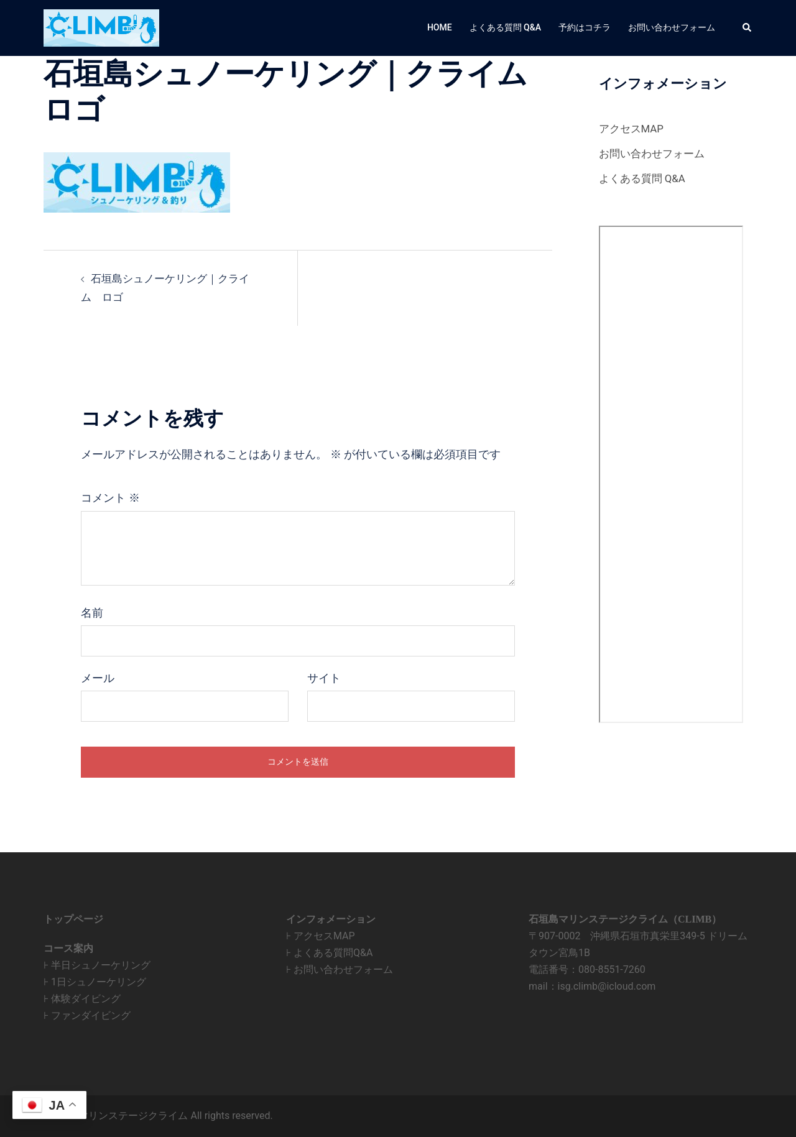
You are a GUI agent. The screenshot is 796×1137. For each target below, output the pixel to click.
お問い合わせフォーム (671, 27)
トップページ (73, 919)
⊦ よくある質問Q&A (329, 953)
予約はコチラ (584, 27)
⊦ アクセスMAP (320, 936)
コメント (110, 498)
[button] (747, 28)
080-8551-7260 (612, 969)
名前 (92, 613)
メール (97, 678)
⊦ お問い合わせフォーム (339, 969)
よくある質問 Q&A (505, 27)
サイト (324, 678)
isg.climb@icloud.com (607, 986)
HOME (439, 27)
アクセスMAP (633, 128)
